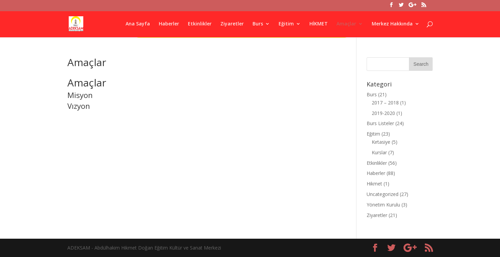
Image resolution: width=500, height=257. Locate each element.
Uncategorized (382, 194)
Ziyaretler (232, 24)
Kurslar (379, 152)
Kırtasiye (381, 142)
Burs (258, 24)
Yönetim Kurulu (383, 204)
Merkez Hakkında (392, 24)
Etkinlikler (200, 24)
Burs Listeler (380, 123)
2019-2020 (383, 113)
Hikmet (374, 183)
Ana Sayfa (138, 24)
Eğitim (286, 24)
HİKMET (318, 24)
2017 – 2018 (385, 102)
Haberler (169, 24)
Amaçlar (346, 24)
